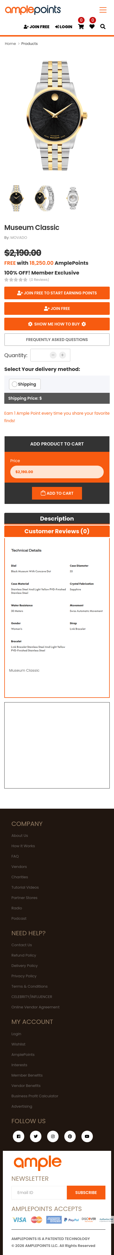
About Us (19, 835)
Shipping (27, 384)
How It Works (23, 846)
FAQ (15, 856)
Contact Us (21, 945)
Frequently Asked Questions (57, 339)
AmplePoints (23, 1054)
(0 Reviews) (39, 279)
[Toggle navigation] (103, 10)
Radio (16, 908)
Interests (19, 1065)
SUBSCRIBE (86, 1192)
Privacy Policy (24, 976)
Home (10, 43)
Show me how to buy (57, 324)
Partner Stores (24, 897)
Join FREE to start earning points (60, 293)
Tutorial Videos (25, 887)
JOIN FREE (36, 27)
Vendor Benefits (26, 1085)
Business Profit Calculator (34, 1096)
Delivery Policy (24, 965)
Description (57, 519)
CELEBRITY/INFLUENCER (31, 996)
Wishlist (18, 1044)
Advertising (21, 1106)
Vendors (19, 866)
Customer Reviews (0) (57, 531)
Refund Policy (23, 955)
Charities (19, 877)
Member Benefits (27, 1075)
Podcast (19, 918)
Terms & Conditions (29, 986)
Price (15, 461)
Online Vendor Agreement (35, 1007)
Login (16, 1034)
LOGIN (63, 27)
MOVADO (19, 237)
